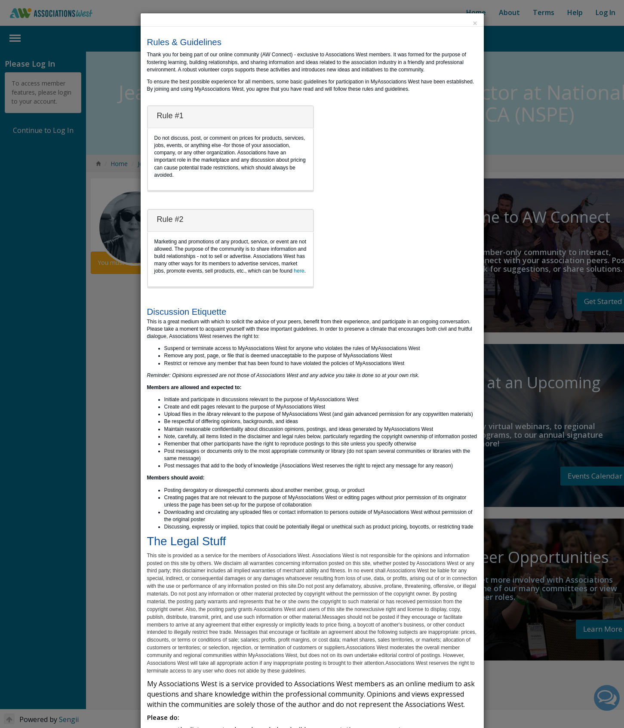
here (299, 271)
